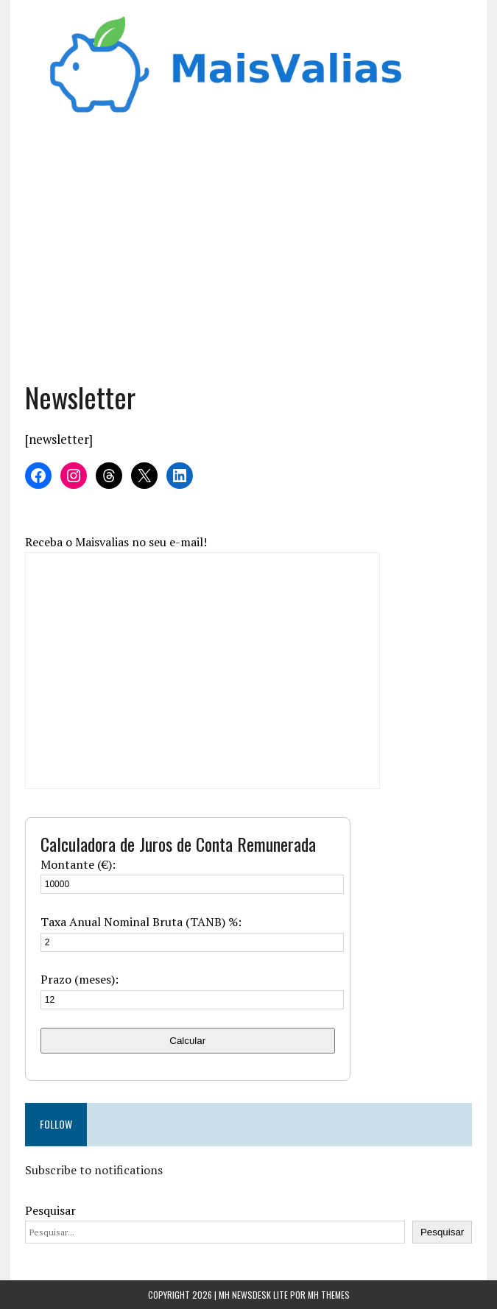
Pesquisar (50, 1210)
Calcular (187, 1040)
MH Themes (329, 1294)
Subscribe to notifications (94, 1170)
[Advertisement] (249, 254)
